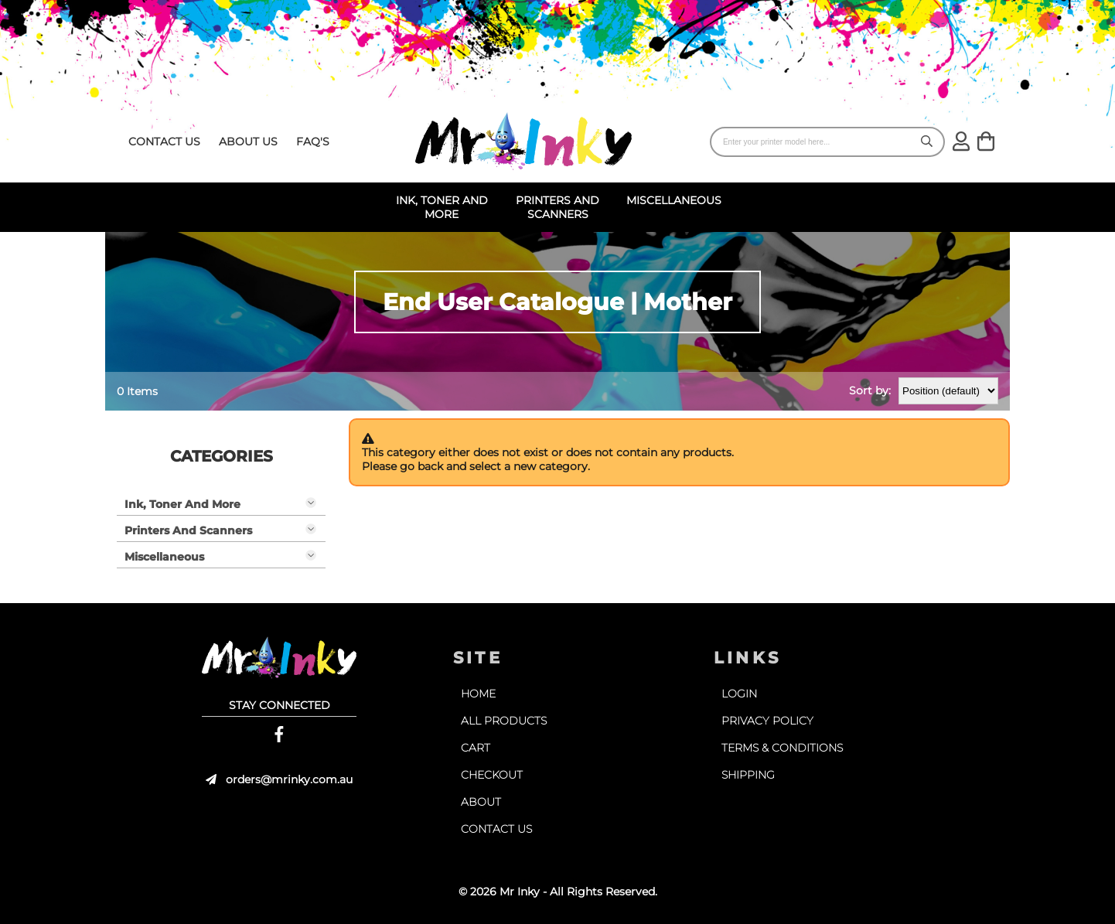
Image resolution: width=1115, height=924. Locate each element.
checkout (492, 775)
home (478, 694)
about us (248, 141)
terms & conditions (782, 748)
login (739, 694)
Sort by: (870, 390)
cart (475, 748)
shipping (748, 775)
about (481, 802)
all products (504, 721)
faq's (312, 141)
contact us (164, 141)
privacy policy (767, 721)
